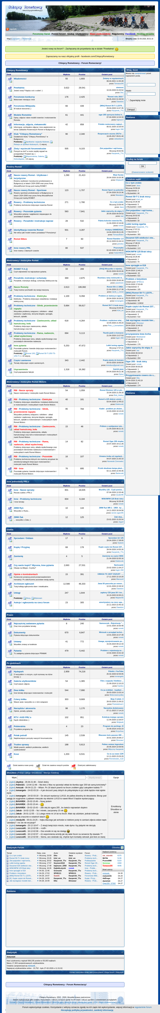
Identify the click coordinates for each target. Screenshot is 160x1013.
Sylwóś (120, 543)
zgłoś (12, 782)
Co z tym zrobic (15, 855)
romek (120, 226)
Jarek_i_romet (117, 292)
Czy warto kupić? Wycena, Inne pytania (34, 565)
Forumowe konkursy (24, 97)
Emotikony (116, 806)
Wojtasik (120, 722)
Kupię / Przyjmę (22, 547)
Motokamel (140, 337)
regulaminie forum (143, 1007)
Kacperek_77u (117, 111)
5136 (119, 858)
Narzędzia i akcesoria (25, 708)
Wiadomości (20, 78)
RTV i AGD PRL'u (22, 717)
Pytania (17, 650)
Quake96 (119, 495)
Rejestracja (26, 39)
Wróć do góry (58, 1002)
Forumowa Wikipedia (24, 106)
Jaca (121, 207)
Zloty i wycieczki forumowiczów (30, 148)
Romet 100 (30, 353)
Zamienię (18, 556)
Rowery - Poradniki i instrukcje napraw (33, 221)
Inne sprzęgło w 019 (17, 871)
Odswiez (117, 847)
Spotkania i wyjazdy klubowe (37, 142)
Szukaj (70, 34)
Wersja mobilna (50, 773)
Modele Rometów (22, 115)
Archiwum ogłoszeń (24, 584)
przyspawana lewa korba (138, 334)
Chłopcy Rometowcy (17, 70)
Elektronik (119, 404)
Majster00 (119, 598)
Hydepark (19, 671)
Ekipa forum (109, 972)
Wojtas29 (119, 180)
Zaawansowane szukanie (142, 172)
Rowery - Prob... (91, 855)
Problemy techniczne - (30, 296)
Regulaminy (118, 34)
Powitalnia (19, 87)
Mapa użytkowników (107, 1002)
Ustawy (17, 641)
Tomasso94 (118, 83)
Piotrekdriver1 (117, 704)
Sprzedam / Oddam (23, 538)
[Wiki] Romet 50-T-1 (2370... (20, 876)
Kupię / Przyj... (90, 878)
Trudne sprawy (21, 744)
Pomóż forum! (59, 34)
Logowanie (16, 39)
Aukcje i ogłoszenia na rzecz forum (31, 602)
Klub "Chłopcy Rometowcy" (28, 134)
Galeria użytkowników (25, 681)
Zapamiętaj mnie (136, 100)
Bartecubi (119, 473)
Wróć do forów (71, 1002)
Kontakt (13, 1002)
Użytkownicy (82, 34)
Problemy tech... (91, 858)
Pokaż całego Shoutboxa (30, 773)
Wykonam (38, 598)
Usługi (17, 593)
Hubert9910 (118, 253)
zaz (122, 216)
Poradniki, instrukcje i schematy (30, 278)
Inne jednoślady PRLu (18, 481)
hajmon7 (120, 120)
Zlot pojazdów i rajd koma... (20, 861)
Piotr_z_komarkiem (115, 325)
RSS (96, 1002)
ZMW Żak (18, 517)
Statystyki (119, 972)
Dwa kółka (19, 690)
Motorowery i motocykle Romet (23, 260)
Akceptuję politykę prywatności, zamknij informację (87, 1010)
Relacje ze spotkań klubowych (26, 144)
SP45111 (140, 282)
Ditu (121, 93)
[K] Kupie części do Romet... (21, 878)
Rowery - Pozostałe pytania (27, 211)
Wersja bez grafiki (85, 1002)
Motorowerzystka (116, 695)
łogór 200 (119, 129)
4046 (119, 866)
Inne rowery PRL (22, 248)
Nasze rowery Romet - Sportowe (30, 190)
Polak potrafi (20, 735)
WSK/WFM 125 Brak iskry (19, 868)
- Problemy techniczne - (33, 399)
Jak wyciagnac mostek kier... (20, 881)
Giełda (10, 529)
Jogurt (120, 522)
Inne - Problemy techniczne (27, 499)
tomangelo (119, 301)
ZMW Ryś (19, 508)
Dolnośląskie (19, 159)
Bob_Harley (118, 395)
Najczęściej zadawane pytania (29, 623)
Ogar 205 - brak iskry (136, 361)
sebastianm (118, 139)
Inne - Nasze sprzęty (24, 490)
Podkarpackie (90, 861)
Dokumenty (20, 632)
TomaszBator (118, 235)
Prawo (10, 615)
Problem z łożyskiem (17, 873)
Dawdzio (120, 102)
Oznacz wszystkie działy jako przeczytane (86, 972)
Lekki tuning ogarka (17, 863)
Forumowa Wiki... (92, 876)
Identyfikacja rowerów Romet (28, 230)
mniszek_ (32, 966)
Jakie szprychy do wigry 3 (139, 347)
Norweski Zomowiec (115, 461)
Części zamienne (22, 360)
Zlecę (28, 598)
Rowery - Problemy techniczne (29, 202)
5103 (119, 861)
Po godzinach (14, 663)
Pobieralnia (19, 726)
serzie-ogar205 (117, 513)
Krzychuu (119, 731)
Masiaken (119, 195)
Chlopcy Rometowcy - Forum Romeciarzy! (34, 1002)
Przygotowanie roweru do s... (140, 375)
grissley (120, 244)
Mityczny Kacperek (115, 749)
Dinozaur (119, 740)
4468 (119, 863)
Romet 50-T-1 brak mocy (19, 858)
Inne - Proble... (91, 868)
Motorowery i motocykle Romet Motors (26, 382)
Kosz (16, 754)
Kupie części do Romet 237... (140, 306)
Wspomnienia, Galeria (35, 156)
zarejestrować (140, 73)
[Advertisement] (65, 917)
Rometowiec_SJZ (116, 759)
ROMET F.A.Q (21, 269)
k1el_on (120, 310)
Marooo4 (119, 579)
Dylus (121, 374)
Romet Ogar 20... (92, 863)
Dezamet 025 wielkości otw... (21, 866)
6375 (119, 855)
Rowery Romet (14, 167)
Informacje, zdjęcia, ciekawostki (30, 124)
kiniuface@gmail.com (114, 365)
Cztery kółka (20, 699)
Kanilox (120, 686)
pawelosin (119, 283)
